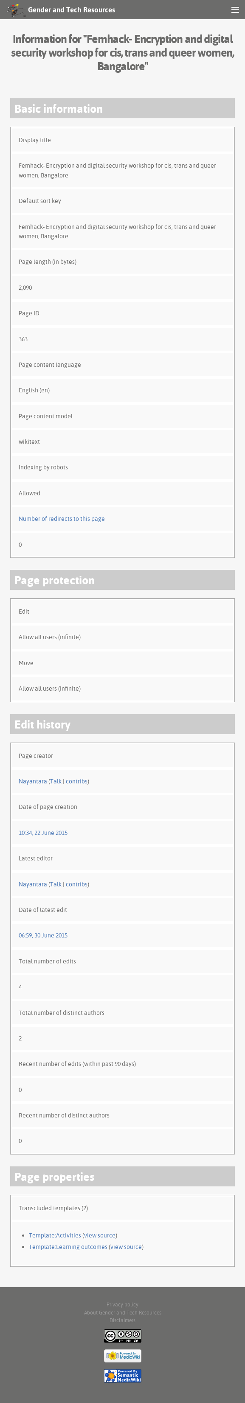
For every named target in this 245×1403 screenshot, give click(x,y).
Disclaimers (122, 1320)
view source (99, 1235)
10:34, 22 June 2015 (43, 833)
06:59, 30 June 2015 (43, 935)
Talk (56, 781)
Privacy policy (122, 1304)
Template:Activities (55, 1235)
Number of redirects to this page (62, 519)
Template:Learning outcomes (68, 1247)
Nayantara (33, 781)
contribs (76, 781)
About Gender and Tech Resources (122, 1312)
